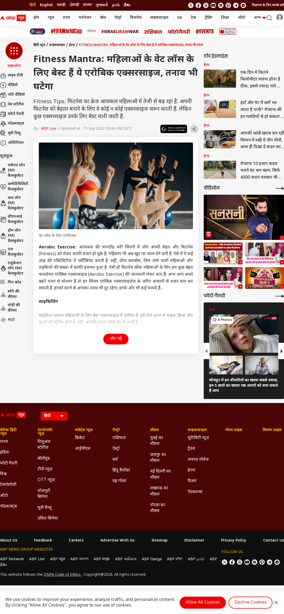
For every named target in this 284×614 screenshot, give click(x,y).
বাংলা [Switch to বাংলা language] (87, 5)
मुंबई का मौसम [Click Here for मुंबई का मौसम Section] (156, 441)
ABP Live (48, 128)
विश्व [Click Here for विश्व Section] (3, 474)
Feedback (43, 541)
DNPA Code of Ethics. (62, 575)
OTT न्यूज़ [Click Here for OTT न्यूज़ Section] (46, 480)
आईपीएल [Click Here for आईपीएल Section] (82, 449)
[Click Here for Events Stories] (205, 31)
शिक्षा (225, 17)
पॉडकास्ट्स (12, 124)
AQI (7, 320)
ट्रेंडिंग (209, 17)
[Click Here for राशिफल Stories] (153, 31)
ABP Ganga (152, 559)
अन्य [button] (260, 17)
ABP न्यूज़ (57, 559)
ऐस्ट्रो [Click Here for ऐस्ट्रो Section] (116, 430)
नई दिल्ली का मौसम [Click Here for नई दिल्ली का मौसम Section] (160, 474)
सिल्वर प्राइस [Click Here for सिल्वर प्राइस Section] (272, 430)
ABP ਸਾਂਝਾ (175, 559)
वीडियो (9, 85)
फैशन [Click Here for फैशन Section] (192, 481)
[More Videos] (279, 188)
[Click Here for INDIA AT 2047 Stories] (37, 31)
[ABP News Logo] (14, 18)
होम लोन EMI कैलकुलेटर (11, 236)
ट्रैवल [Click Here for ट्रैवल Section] (191, 449)
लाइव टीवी (11, 75)
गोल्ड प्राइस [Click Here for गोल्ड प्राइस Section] (233, 430)
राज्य (66, 17)
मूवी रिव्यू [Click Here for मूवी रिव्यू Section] (44, 508)
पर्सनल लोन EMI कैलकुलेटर (12, 170)
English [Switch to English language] (46, 5)
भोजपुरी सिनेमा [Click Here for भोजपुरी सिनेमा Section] (43, 494)
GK (179, 17)
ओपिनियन (12, 143)
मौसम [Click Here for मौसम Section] (154, 430)
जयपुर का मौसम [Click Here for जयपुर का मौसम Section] (158, 458)
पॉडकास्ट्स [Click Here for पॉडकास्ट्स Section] (8, 506)
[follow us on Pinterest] (228, 5)
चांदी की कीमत (10, 308)
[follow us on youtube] (213, 5)
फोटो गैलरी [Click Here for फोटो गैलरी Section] (8, 463)
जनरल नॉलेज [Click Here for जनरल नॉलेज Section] (198, 460)
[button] (14, 55)
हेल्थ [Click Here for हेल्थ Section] (191, 470)
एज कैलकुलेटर (11, 252)
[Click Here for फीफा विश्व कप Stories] (66, 31)
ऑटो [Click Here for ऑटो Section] (4, 496)
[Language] (54, 416)
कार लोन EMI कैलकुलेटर (11, 203)
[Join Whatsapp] (243, 5)
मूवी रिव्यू (10, 133)
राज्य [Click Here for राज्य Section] (4, 442)
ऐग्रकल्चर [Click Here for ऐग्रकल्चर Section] (195, 492)
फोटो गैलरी (12, 114)
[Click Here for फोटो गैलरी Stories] (179, 31)
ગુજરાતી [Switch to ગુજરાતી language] (102, 5)
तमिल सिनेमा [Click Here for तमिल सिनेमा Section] (47, 518)
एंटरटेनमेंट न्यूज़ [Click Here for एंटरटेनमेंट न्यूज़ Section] (45, 432)
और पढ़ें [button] (116, 339)
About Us (8, 541)
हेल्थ (72, 45)
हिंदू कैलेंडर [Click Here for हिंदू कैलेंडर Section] (121, 470)
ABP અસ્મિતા (126, 559)
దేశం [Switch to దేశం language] (127, 5)
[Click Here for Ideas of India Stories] (227, 31)
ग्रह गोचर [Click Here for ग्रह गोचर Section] (119, 481)
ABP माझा (102, 559)
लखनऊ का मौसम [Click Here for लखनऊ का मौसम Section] (159, 491)
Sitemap (160, 541)
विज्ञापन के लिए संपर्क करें (268, 5)
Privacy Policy (233, 541)
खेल (103, 17)
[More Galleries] (279, 296)
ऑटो (241, 17)
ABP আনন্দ (79, 559)
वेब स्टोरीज (12, 104)
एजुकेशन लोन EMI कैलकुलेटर (11, 268)
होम (36, 17)
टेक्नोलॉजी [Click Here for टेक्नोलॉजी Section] (8, 485)
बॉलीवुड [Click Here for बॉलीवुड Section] (43, 459)
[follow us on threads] (206, 5)
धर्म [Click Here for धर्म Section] (115, 460)
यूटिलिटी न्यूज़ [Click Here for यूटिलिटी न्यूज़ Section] (198, 438)
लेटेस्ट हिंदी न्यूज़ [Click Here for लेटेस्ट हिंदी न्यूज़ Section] (8, 432)
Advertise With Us (117, 541)
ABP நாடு (196, 559)
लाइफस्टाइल (159, 17)
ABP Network (12, 559)
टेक (193, 17)
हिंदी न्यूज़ (39, 45)
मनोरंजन (85, 17)
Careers (76, 541)
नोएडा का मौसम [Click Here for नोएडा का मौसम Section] (157, 508)
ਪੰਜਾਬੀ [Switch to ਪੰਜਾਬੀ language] (74, 5)
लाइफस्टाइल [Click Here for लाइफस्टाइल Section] (197, 430)
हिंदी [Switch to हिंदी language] (32, 5)
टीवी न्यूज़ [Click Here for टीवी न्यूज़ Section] (44, 469)
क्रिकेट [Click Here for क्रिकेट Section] (80, 438)
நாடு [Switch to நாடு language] (116, 5)
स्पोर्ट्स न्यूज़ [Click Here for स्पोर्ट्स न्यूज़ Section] (84, 430)
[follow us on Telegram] (236, 5)
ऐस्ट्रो (118, 17)
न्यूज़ (51, 17)
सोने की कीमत (9, 294)
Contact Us (273, 541)
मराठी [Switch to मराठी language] (61, 5)
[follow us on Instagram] (221, 5)
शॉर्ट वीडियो (12, 95)
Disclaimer (194, 541)
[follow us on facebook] (198, 5)
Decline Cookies (250, 602)
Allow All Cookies (202, 602)
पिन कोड (10, 282)
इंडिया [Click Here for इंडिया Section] (4, 452)
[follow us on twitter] (191, 5)
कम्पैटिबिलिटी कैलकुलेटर (14, 187)
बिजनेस (136, 17)
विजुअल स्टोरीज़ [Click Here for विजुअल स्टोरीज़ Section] (44, 445)
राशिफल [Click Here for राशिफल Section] (119, 438)
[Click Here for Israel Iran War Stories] (120, 31)
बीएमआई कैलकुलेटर (11, 219)
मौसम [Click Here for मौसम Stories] (91, 31)
